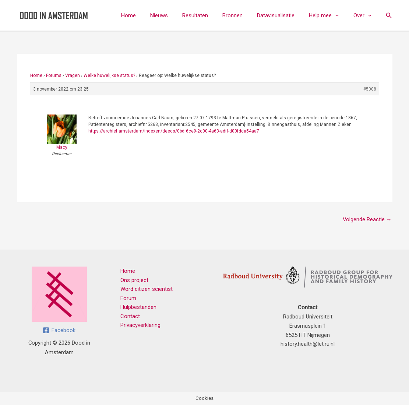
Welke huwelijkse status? (109, 75)
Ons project (134, 280)
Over (364, 15)
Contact (130, 316)
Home (150, 15)
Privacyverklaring (140, 326)
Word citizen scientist (146, 289)
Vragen (72, 75)
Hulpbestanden (138, 307)
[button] (340, 15)
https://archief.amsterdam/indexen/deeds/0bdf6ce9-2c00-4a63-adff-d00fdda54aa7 (173, 131)
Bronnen (244, 15)
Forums (53, 75)
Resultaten (210, 15)
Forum (128, 298)
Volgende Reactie (367, 219)
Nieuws (177, 15)
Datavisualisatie (284, 15)
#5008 (369, 89)
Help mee (329, 15)
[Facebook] (59, 330)
